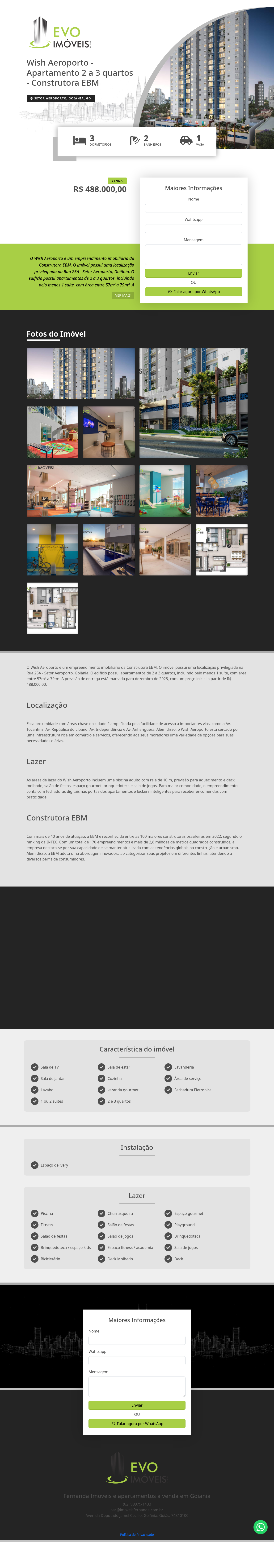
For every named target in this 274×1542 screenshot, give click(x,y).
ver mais (123, 295)
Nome (193, 199)
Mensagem (194, 239)
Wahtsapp (194, 219)
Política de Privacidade (137, 1534)
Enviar (193, 273)
